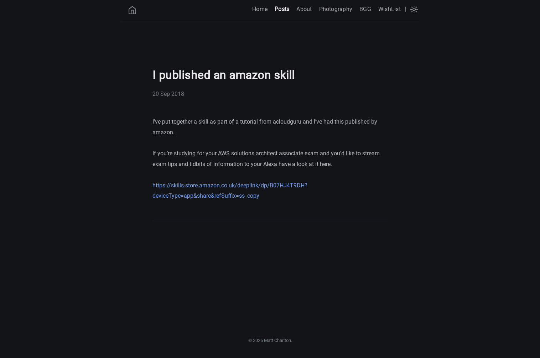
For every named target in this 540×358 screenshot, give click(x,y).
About (304, 9)
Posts (282, 9)
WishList (389, 9)
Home (260, 9)
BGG (365, 9)
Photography (336, 9)
